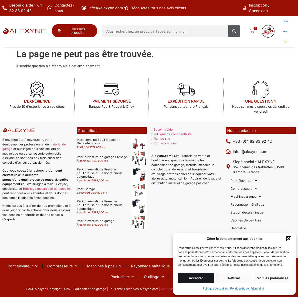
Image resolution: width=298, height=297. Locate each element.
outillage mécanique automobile (47, 188)
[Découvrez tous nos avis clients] (126, 8)
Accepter (196, 278)
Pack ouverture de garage (95, 221)
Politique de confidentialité (247, 288)
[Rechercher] (234, 31)
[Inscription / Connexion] (245, 8)
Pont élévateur (243, 181)
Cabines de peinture (245, 220)
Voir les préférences (272, 278)
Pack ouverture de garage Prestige (102, 157)
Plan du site (161, 138)
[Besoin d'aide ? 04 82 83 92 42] (4, 8)
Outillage (154, 277)
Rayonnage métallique (247, 204)
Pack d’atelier (122, 276)
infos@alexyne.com (105, 8)
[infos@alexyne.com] (83, 8)
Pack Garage (86, 189)
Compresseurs (243, 189)
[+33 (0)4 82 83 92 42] (228, 141)
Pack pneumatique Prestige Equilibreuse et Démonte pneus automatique (99, 172)
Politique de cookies (215, 288)
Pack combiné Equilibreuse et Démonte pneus (98, 141)
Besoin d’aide (163, 129)
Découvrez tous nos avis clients (159, 8)
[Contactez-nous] (49, 8)
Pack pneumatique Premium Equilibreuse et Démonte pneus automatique (99, 204)
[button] (288, 238)
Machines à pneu (245, 196)
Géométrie (238, 228)
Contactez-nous (165, 143)
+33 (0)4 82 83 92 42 (252, 141)
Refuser (234, 278)
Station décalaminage (247, 212)
